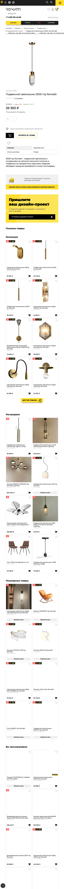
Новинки (27, 22)
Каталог (13, 22)
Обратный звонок (53, 17)
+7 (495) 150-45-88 (13, 17)
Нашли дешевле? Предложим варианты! (24, 128)
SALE (39, 22)
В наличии (51, 22)
